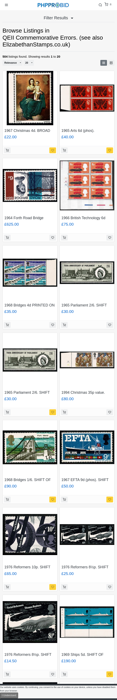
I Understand (9, 695)
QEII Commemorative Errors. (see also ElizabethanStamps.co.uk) (52, 41)
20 (26, 62)
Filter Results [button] (58, 18)
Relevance (10, 62)
